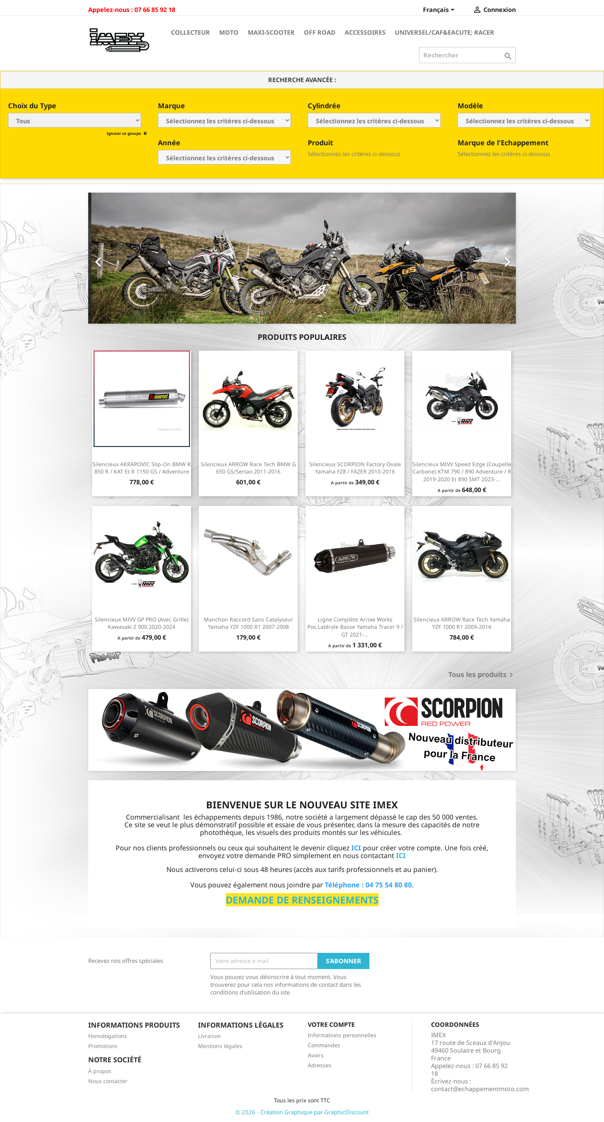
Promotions (102, 1046)
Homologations (107, 1036)
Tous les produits (482, 675)
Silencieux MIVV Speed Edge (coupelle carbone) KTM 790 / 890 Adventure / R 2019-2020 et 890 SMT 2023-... (461, 471)
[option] (302, 258)
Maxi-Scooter (271, 32)
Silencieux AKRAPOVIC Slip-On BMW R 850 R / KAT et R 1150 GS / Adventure (141, 467)
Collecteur (190, 32)
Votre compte (331, 1024)
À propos (99, 1071)
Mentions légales (220, 1046)
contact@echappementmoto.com (480, 1089)
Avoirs (316, 1055)
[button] (120, 258)
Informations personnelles (342, 1035)
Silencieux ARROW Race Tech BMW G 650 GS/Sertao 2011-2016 (248, 467)
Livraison (209, 1036)
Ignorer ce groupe (124, 133)
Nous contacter (108, 1081)
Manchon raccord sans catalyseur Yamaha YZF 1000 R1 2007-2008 (248, 623)
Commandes (324, 1045)
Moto (228, 32)
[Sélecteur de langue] (440, 10)
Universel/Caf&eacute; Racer (444, 32)
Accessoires (365, 32)
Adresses (319, 1065)
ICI (401, 855)
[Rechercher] (467, 55)
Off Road (320, 32)
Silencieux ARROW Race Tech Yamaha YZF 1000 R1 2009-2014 (461, 623)
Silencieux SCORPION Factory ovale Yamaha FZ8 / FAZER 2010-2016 (355, 467)
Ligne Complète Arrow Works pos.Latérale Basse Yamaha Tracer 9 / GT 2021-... (355, 627)
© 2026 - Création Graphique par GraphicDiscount (302, 1112)
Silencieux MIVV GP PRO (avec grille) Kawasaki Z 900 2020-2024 (141, 623)
